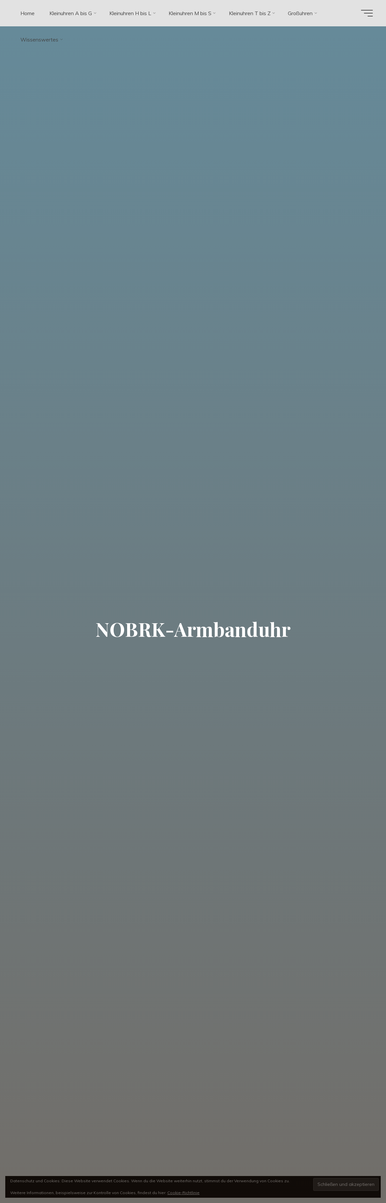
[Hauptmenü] (367, 13)
